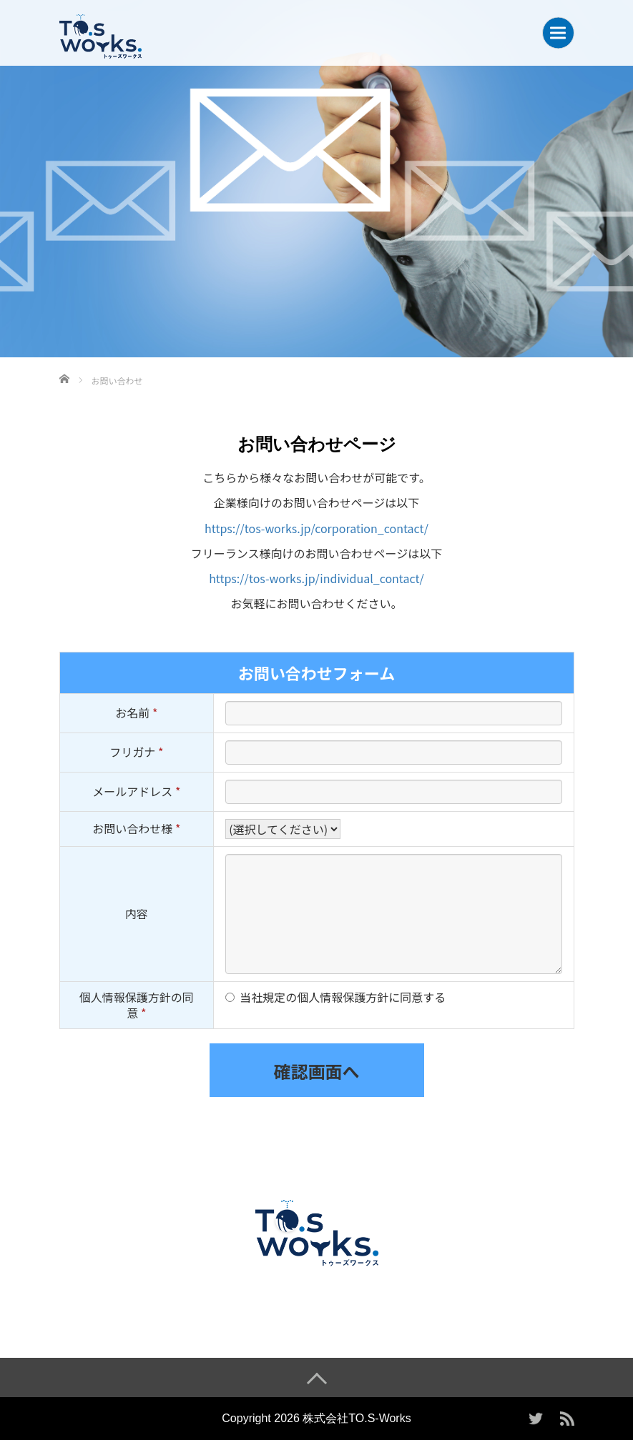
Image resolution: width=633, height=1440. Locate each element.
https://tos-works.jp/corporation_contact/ (316, 528)
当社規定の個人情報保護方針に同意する (343, 997)
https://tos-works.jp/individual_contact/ (316, 578)
